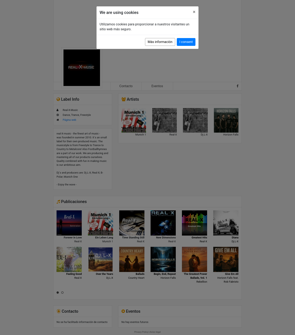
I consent (186, 42)
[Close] (194, 11)
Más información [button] (160, 42)
